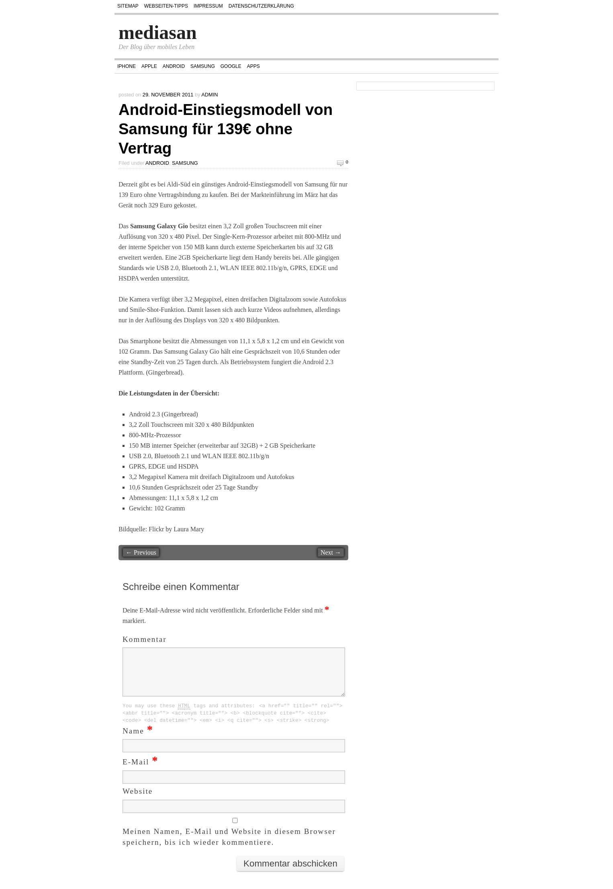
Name (138, 740)
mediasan (158, 32)
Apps (253, 66)
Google (231, 66)
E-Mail (141, 771)
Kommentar (145, 639)
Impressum (208, 6)
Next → (331, 552)
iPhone (126, 66)
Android (174, 66)
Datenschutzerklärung (261, 6)
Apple (149, 66)
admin (209, 95)
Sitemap (128, 6)
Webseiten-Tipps (166, 6)
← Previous (141, 552)
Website (138, 801)
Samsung (202, 66)
